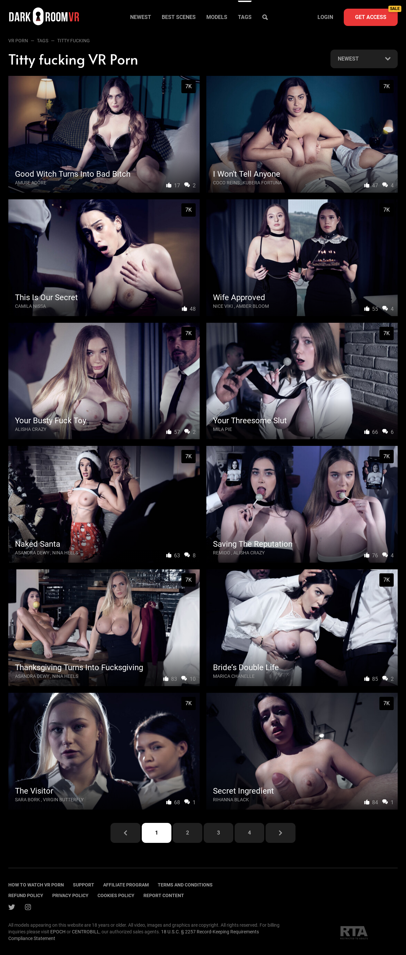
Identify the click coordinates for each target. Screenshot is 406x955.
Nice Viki (223, 306)
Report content (163, 895)
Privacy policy (70, 895)
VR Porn (18, 40)
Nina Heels (65, 552)
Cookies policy (116, 895)
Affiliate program (126, 884)
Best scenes (179, 17)
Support (83, 884)
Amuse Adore (30, 182)
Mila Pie (222, 429)
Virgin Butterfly (63, 799)
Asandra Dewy (32, 552)
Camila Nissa (30, 306)
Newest (140, 17)
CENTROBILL (86, 931)
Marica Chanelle (234, 676)
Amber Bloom (252, 306)
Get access (376, 14)
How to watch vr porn (36, 884)
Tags (245, 17)
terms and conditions (185, 884)
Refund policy (25, 895)
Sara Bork (27, 799)
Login (325, 17)
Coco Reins (226, 182)
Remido (221, 552)
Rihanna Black (231, 799)
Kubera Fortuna (262, 182)
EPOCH (58, 931)
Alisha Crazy (30, 429)
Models (216, 17)
